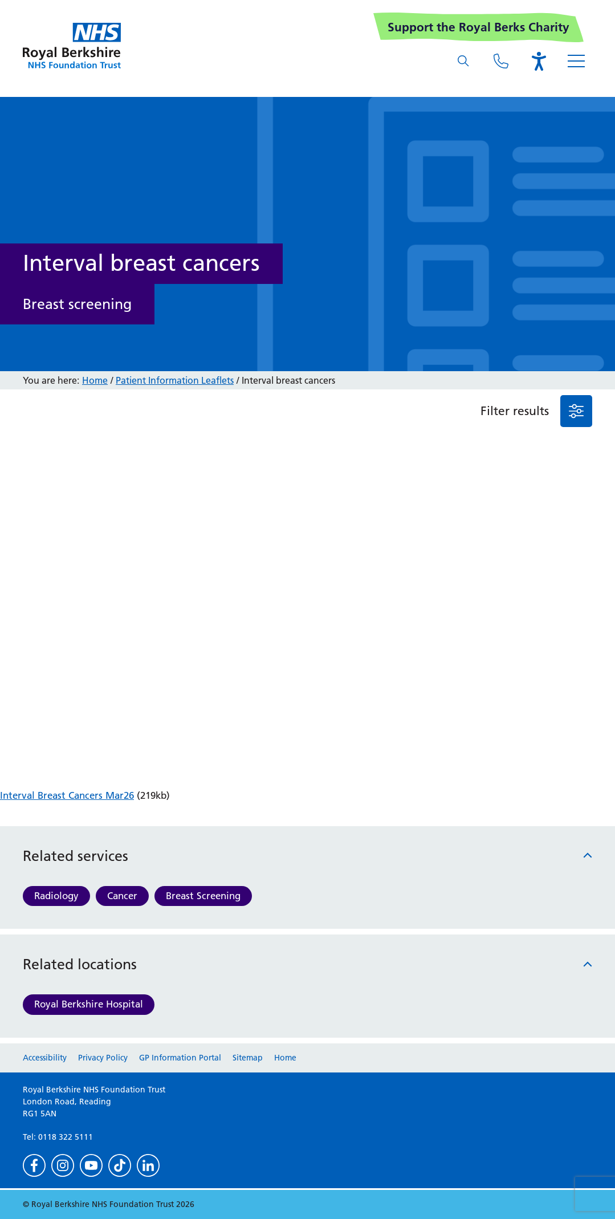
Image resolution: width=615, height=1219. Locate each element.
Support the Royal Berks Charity (478, 27)
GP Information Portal (180, 1058)
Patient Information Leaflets (175, 380)
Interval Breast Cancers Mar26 (67, 795)
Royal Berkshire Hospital (88, 1004)
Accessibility (45, 1058)
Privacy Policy (103, 1058)
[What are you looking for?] (463, 61)
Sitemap (248, 1058)
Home (95, 380)
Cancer (122, 895)
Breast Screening (203, 895)
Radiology (56, 895)
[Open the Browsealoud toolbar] (539, 61)
